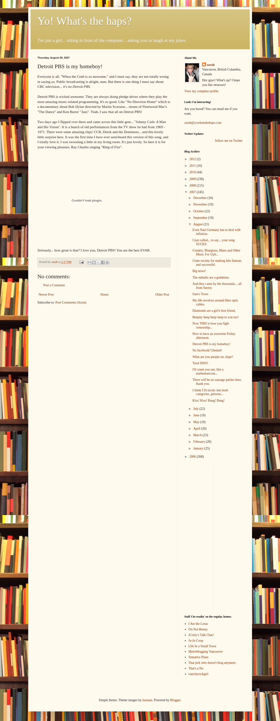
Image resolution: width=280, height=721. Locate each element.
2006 (193, 456)
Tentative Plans (198, 657)
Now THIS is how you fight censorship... (210, 325)
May (196, 422)
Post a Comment (54, 285)
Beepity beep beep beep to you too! (215, 317)
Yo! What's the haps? (85, 21)
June (196, 415)
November (200, 204)
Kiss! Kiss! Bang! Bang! (208, 400)
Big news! (199, 271)
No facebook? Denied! (207, 350)
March (198, 435)
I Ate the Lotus (198, 624)
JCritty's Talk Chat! (201, 635)
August (198, 224)
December (200, 198)
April (197, 428)
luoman (147, 700)
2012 (193, 159)
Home (104, 294)
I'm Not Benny (198, 629)
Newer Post (46, 294)
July (196, 408)
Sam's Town (200, 294)
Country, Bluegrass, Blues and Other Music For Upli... (216, 252)
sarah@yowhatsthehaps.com (202, 122)
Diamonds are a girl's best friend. (213, 310)
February (199, 441)
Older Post (162, 294)
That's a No (195, 668)
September (200, 217)
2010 (193, 172)
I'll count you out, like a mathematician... (207, 371)
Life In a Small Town (202, 646)
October (199, 211)
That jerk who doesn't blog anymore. (212, 662)
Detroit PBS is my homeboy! (211, 344)
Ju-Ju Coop (195, 640)
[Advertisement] (198, 537)
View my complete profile (201, 91)
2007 (193, 192)
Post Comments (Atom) (70, 302)
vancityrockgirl (198, 674)
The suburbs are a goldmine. (210, 277)
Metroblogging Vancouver (205, 651)
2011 (193, 165)
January (198, 448)
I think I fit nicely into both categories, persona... (210, 392)
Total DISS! (200, 363)
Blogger (175, 700)
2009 (193, 179)
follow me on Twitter (228, 140)
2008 (193, 185)
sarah (55, 262)
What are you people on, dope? (212, 357)
